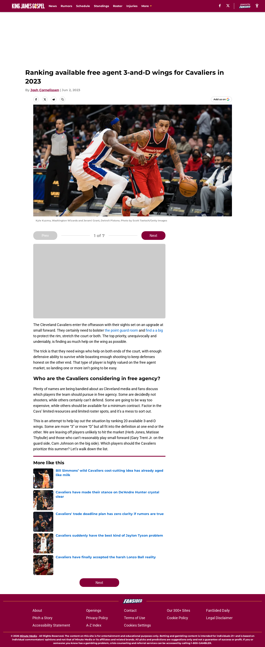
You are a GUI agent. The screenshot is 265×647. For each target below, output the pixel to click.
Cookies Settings (137, 625)
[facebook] (220, 5)
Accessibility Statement (51, 625)
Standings (101, 6)
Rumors (66, 6)
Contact (130, 610)
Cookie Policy (177, 618)
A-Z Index (93, 625)
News (53, 6)
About (37, 610)
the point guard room (121, 330)
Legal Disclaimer (219, 618)
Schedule (83, 6)
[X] (228, 5)
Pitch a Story (42, 618)
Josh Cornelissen (44, 90)
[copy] (62, 99)
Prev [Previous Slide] (45, 235)
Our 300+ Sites (178, 610)
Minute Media (28, 635)
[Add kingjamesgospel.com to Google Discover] (221, 99)
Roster (117, 6)
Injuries (131, 6)
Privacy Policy (97, 618)
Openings (93, 610)
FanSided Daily (218, 610)
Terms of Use (134, 618)
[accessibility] (257, 5)
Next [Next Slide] (153, 235)
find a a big (154, 330)
